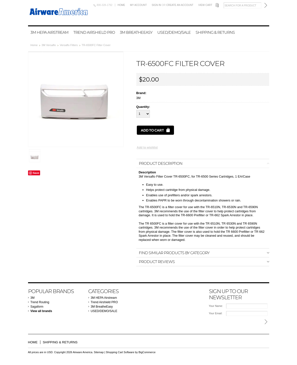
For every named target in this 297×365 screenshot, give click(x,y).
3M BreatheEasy (136, 32)
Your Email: (215, 313)
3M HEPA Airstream (49, 32)
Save (36, 172)
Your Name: (216, 305)
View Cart (205, 5)
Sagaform (37, 306)
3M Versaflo (49, 45)
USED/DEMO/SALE (174, 32)
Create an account (179, 5)
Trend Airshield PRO (94, 32)
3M (33, 297)
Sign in (156, 5)
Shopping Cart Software (120, 352)
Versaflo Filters (69, 45)
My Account (138, 5)
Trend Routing (40, 302)
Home (121, 5)
